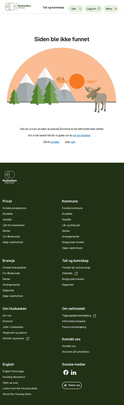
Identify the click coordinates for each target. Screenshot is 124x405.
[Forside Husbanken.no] (22, 7)
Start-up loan (10, 382)
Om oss (7, 315)
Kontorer (8, 321)
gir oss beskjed (84, 135)
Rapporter (8, 290)
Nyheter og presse (16, 338)
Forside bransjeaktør (14, 267)
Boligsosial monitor (73, 242)
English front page (13, 371)
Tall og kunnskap (53, 7)
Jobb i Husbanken (13, 326)
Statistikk (70, 273)
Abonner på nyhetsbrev (75, 351)
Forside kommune (72, 208)
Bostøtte (8, 213)
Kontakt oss (69, 346)
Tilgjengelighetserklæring (79, 315)
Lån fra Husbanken (14, 225)
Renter (6, 230)
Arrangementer (70, 236)
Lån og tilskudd (71, 225)
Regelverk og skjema (15, 332)
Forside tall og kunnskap (76, 267)
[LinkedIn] (73, 372)
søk (75, 142)
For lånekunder (11, 236)
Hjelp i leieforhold (13, 242)
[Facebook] (65, 372)
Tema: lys (72, 385)
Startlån (7, 219)
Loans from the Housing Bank (20, 388)
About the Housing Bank (17, 394)
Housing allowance (14, 377)
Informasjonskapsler (74, 321)
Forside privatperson (14, 208)
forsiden (57, 142)
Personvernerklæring (74, 326)
